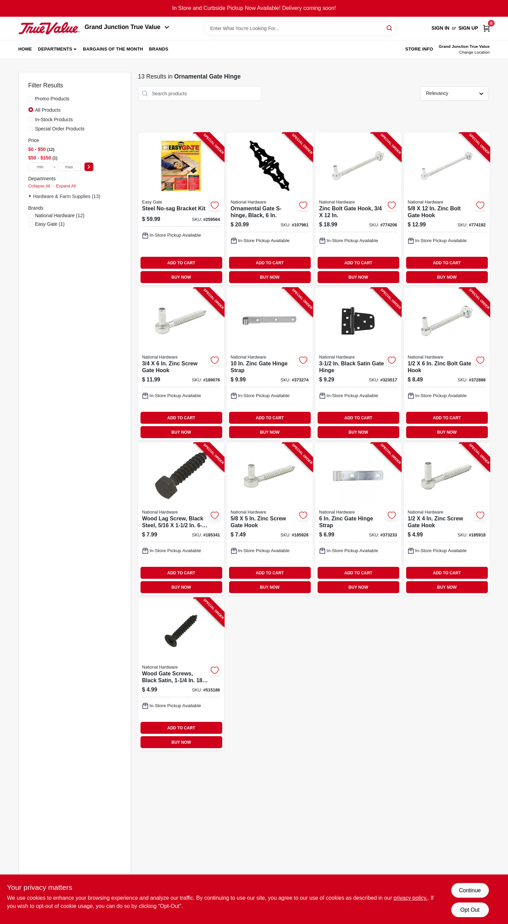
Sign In (440, 28)
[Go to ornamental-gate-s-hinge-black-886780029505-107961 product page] (270, 209)
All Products (48, 110)
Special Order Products (60, 128)
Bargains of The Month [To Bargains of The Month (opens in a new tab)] (113, 49)
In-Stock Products (54, 119)
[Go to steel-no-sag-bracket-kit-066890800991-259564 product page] (181, 209)
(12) (60, 215)
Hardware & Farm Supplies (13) (67, 196)
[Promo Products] (30, 98)
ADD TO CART (181, 263)
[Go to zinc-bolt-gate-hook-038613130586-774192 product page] (447, 209)
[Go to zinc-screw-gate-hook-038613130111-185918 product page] (447, 519)
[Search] (390, 27)
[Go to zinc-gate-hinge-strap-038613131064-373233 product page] (358, 519)
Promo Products (52, 98)
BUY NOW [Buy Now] (181, 277)
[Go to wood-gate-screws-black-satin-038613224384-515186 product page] (181, 674)
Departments (55, 49)
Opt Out (469, 910)
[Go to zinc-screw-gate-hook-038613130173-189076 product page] (181, 364)
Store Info (419, 49)
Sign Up (468, 28)
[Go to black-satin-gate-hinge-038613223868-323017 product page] (358, 364)
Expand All (66, 186)
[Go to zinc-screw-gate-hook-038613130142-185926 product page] (270, 519)
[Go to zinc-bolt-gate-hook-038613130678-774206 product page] (358, 209)
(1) (50, 224)
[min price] (40, 167)
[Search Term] (300, 28)
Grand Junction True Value (127, 27)
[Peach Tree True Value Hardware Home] (49, 28)
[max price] (69, 167)
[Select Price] (88, 167)
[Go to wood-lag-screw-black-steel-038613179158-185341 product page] (181, 519)
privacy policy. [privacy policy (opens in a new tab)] (410, 898)
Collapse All (39, 186)
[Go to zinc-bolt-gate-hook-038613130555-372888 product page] (447, 364)
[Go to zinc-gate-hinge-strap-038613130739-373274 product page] (270, 364)
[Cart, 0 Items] (486, 28)
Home (25, 49)
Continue (470, 890)
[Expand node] (30, 196)
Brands (158, 49)
